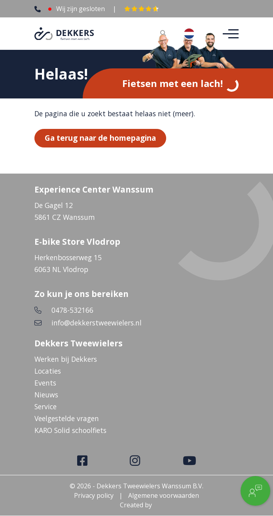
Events (45, 383)
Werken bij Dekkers (65, 359)
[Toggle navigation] (228, 34)
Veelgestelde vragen (66, 418)
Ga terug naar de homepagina (100, 138)
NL (195, 34)
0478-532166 (72, 310)
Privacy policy (94, 495)
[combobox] (195, 34)
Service (45, 407)
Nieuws (46, 395)
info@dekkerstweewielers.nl (96, 323)
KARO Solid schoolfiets (70, 430)
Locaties (47, 371)
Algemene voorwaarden (163, 495)
